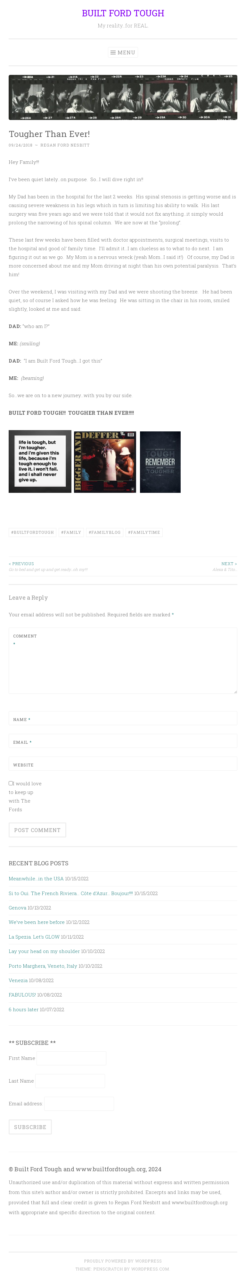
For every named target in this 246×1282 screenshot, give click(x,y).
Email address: (26, 1103)
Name (21, 719)
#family (71, 532)
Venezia (18, 980)
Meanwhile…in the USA (36, 878)
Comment (25, 640)
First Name (22, 1058)
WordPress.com (150, 1268)
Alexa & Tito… (180, 566)
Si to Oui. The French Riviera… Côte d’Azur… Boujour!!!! (71, 893)
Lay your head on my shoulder (44, 951)
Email (22, 742)
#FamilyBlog (105, 532)
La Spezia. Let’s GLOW (34, 936)
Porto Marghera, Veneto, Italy (43, 966)
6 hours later (23, 1009)
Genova (17, 907)
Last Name (21, 1081)
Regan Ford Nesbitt (65, 145)
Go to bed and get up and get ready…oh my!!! (66, 566)
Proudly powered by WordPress (123, 1260)
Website (23, 764)
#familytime (144, 532)
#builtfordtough (32, 532)
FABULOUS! (22, 994)
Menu (126, 52)
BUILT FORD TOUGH (123, 13)
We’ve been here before (37, 922)
